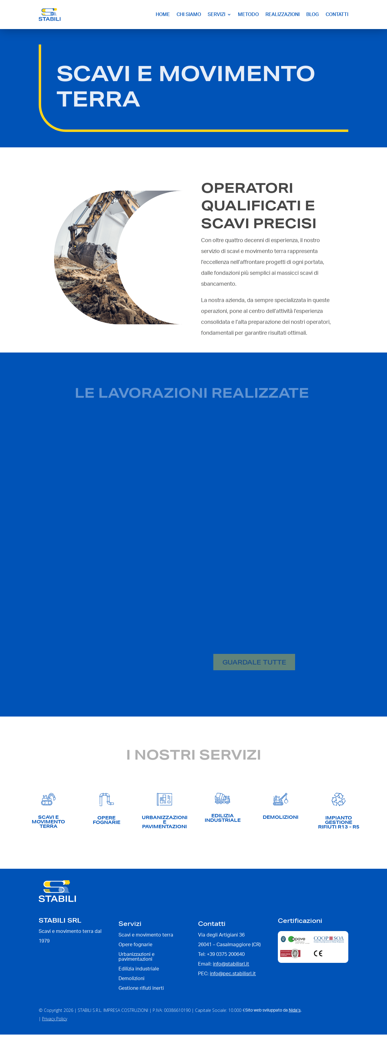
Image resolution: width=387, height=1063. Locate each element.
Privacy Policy (54, 1019)
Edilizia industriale (81, 508)
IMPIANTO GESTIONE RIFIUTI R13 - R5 (338, 822)
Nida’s (295, 1010)
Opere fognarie (114, 508)
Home (163, 14)
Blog (312, 14)
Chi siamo (189, 14)
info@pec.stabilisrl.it (233, 973)
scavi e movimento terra (48, 821)
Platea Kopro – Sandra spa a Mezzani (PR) (251, 494)
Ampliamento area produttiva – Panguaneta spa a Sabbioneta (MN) (120, 613)
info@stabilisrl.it (231, 964)
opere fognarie (106, 820)
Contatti (337, 14)
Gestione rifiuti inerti (141, 988)
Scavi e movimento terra (153, 508)
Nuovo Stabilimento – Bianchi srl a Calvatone (123, 494)
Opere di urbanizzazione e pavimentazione (241, 508)
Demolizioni (75, 630)
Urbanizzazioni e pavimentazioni (136, 957)
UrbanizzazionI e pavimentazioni (164, 822)
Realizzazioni (282, 14)
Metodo (248, 14)
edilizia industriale (223, 818)
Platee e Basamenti (140, 630)
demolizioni (280, 817)
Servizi (216, 14)
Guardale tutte (236, 662)
